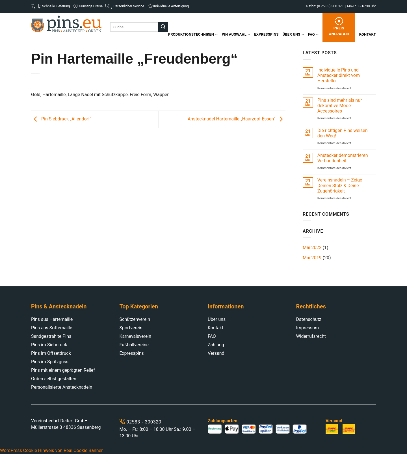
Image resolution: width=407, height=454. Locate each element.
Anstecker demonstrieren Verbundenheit (342, 158)
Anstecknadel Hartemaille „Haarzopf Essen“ (236, 119)
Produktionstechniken (193, 34)
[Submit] (163, 27)
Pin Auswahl (236, 34)
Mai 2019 (312, 257)
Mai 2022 (312, 247)
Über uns (293, 34)
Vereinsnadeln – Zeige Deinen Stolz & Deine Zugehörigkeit (339, 185)
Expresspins (266, 34)
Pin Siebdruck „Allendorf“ (61, 119)
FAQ (313, 34)
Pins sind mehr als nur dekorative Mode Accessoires (339, 106)
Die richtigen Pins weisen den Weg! (342, 133)
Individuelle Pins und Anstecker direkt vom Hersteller (338, 75)
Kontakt (367, 34)
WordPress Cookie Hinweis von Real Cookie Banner (51, 450)
